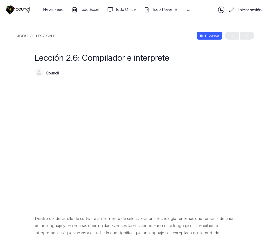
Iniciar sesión (250, 10)
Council (52, 73)
